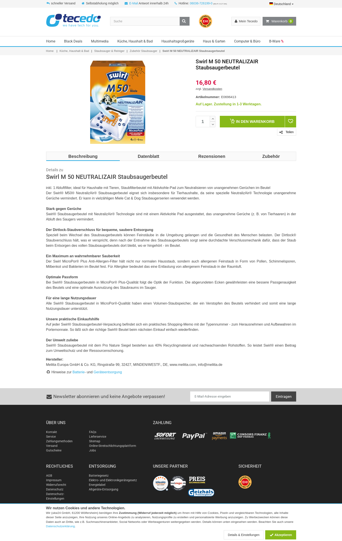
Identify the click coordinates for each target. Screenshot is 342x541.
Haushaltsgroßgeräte (177, 41)
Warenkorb (279, 21)
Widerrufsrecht (56, 484)
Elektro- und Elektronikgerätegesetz (113, 480)
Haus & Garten (214, 41)
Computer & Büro (247, 41)
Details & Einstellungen (244, 535)
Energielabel (97, 484)
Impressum (53, 480)
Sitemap (94, 441)
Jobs (92, 450)
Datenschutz (54, 489)
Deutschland (281, 4)
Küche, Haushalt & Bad (135, 41)
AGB (49, 475)
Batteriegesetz (99, 475)
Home (50, 41)
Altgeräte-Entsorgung (103, 489)
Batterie (79, 372)
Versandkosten (212, 88)
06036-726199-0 (201, 3)
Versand (51, 446)
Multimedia (100, 41)
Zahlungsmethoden (59, 441)
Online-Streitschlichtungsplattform (112, 446)
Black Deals (73, 41)
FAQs (92, 432)
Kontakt (51, 432)
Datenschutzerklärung (60, 526)
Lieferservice (97, 436)
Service (51, 436)
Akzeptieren (280, 535)
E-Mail (133, 3)
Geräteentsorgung (108, 372)
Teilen (286, 132)
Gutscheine (53, 450)
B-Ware (276, 41)
